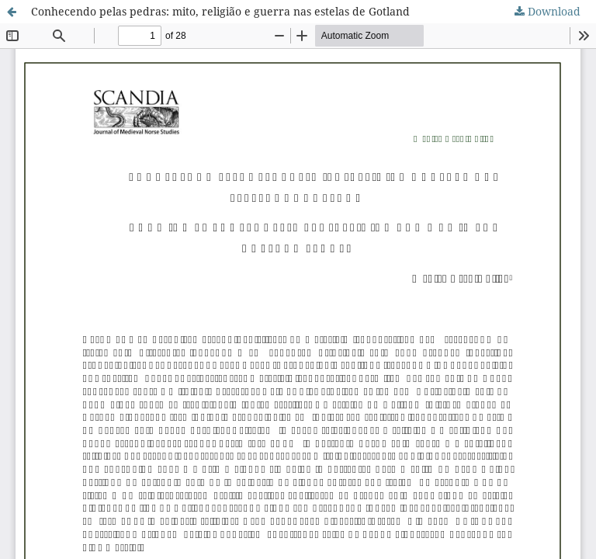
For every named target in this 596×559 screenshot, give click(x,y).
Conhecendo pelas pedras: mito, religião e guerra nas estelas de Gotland (220, 11)
